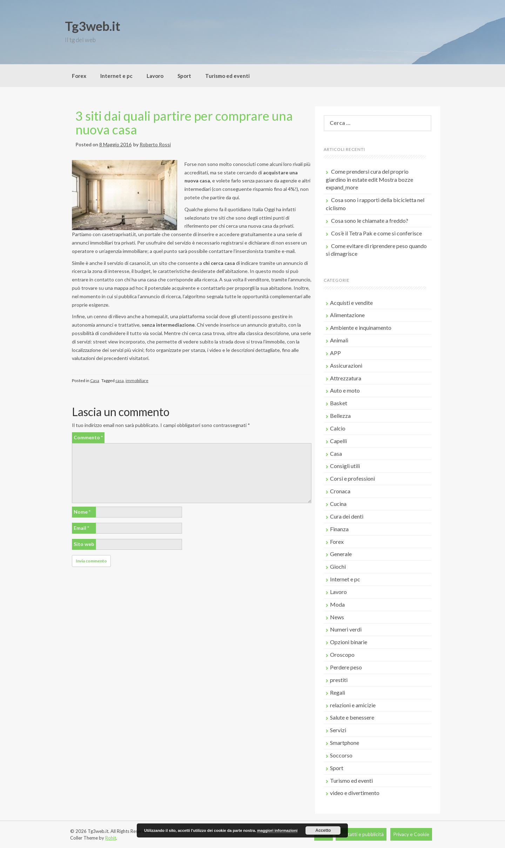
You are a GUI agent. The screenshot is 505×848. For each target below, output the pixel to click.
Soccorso (341, 755)
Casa (94, 380)
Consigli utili (345, 465)
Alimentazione (347, 315)
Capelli (338, 441)
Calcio (337, 428)
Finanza (339, 529)
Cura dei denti (346, 516)
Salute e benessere (352, 717)
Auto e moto (345, 390)
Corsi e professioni (352, 478)
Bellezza (340, 415)
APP (335, 352)
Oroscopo (342, 654)
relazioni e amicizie (353, 705)
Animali (339, 340)
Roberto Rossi (155, 144)
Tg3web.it (92, 26)
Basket (338, 403)
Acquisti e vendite (351, 302)
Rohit (110, 838)
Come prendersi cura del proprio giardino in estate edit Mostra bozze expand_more (369, 179)
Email (81, 528)
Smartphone (344, 742)
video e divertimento (354, 792)
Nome (82, 512)
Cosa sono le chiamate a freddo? (369, 220)
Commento (88, 437)
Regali (337, 692)
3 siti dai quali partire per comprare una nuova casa (184, 123)
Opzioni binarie (348, 642)
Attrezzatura (345, 378)
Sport (184, 76)
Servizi (338, 730)
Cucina (338, 503)
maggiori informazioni (277, 830)
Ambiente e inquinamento (360, 327)
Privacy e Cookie (411, 834)
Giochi (338, 566)
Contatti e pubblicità (361, 834)
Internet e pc (116, 76)
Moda (337, 604)
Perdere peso (346, 667)
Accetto (323, 830)
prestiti (339, 679)
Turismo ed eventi (227, 76)
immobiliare (137, 380)
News (337, 617)
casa (119, 380)
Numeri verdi (346, 629)
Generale (341, 553)
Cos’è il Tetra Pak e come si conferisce (376, 233)
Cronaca (340, 491)
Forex (79, 76)
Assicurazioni (346, 365)
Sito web (84, 544)
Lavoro (155, 76)
